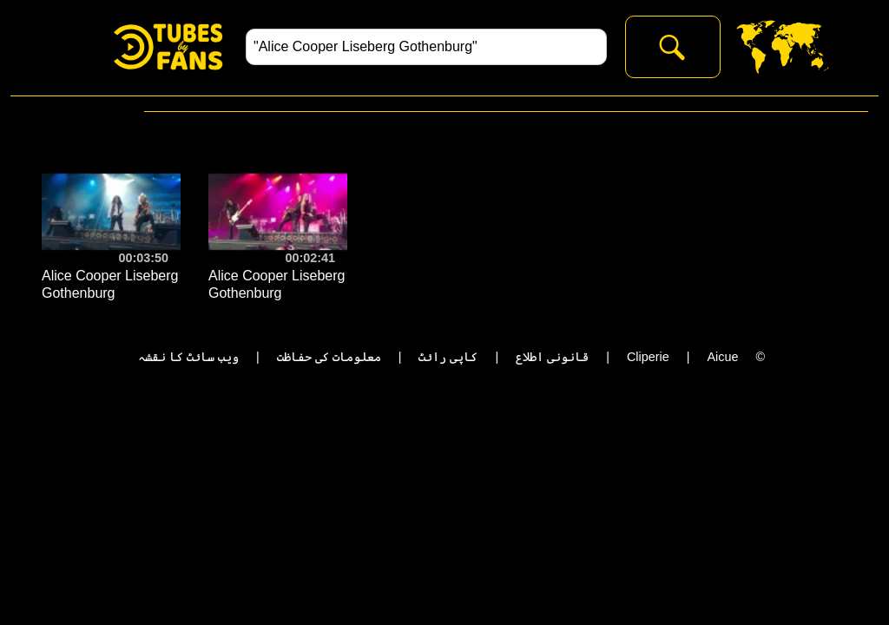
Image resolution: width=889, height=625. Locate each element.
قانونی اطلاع (552, 357)
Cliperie (648, 357)
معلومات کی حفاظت (329, 357)
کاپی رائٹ (447, 357)
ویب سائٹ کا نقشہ (188, 357)
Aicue (722, 357)
